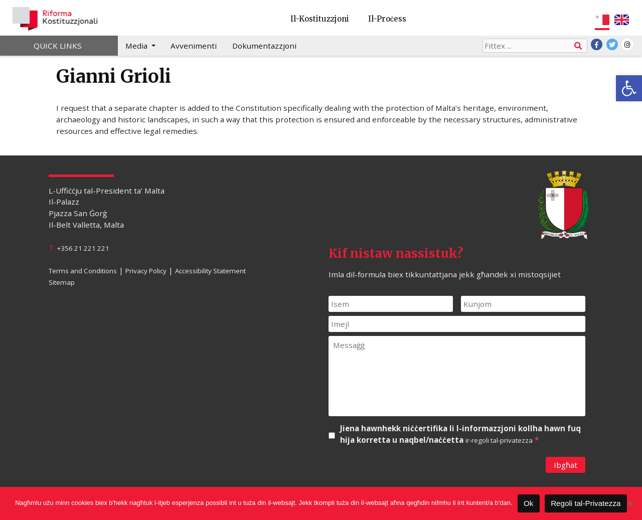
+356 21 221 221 (83, 248)
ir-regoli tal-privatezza (499, 440)
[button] (629, 88)
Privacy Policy (146, 270)
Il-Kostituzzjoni (319, 19)
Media (137, 46)
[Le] (629, 503)
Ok (528, 503)
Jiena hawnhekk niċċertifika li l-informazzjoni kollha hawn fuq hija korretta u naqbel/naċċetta (460, 434)
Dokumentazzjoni (264, 46)
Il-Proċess (387, 19)
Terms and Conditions (83, 270)
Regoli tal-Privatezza (585, 503)
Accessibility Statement (210, 270)
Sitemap (62, 282)
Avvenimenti (194, 46)
